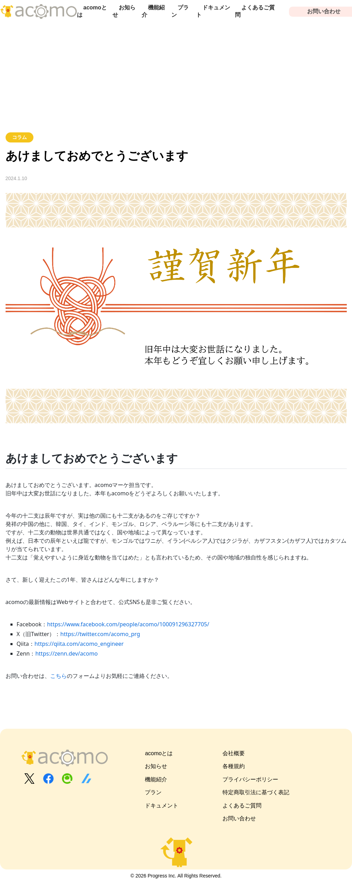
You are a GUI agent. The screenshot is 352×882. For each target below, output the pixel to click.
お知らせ (123, 11)
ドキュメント (213, 11)
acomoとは (92, 11)
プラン (180, 11)
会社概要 (233, 753)
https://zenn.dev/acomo (66, 653)
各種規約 (233, 766)
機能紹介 (153, 11)
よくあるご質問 (255, 11)
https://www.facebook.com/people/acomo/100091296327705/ (128, 624)
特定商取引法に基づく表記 (255, 792)
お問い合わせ (239, 818)
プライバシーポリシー (250, 779)
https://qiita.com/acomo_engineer (79, 644)
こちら (58, 676)
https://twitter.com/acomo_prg (100, 634)
